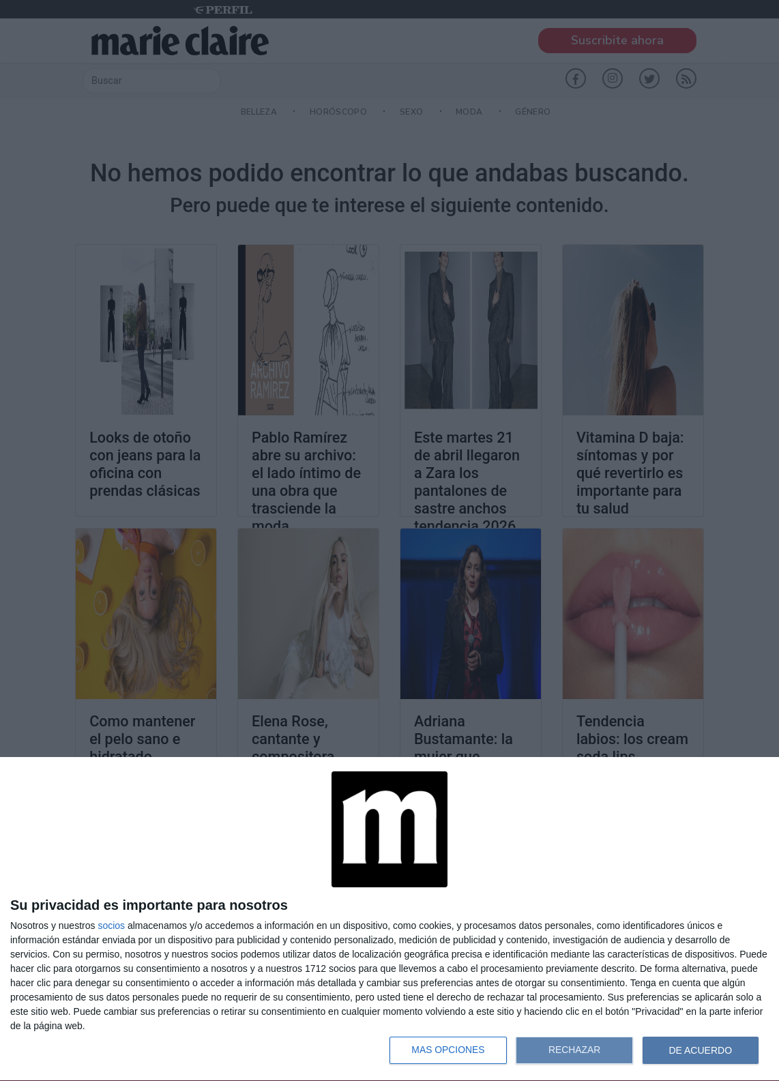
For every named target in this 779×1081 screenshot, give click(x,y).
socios (111, 925)
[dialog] (389, 919)
